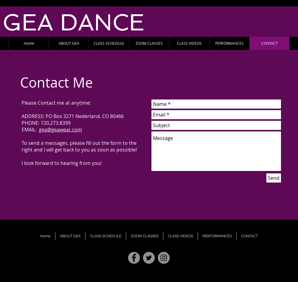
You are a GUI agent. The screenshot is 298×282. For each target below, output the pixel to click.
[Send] (273, 178)
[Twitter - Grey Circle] (149, 258)
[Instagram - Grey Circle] (164, 258)
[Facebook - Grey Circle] (134, 258)
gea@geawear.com (60, 129)
